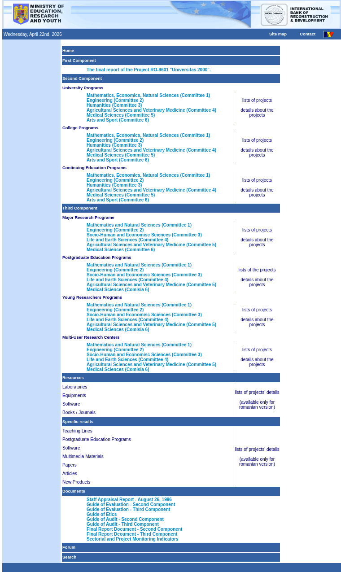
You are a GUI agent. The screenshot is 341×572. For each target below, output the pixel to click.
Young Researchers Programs (92, 297)
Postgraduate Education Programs (96, 257)
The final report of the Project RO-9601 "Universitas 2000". (149, 69)
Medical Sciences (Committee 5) (121, 115)
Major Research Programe (88, 217)
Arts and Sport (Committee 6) (118, 120)
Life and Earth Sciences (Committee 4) (127, 239)
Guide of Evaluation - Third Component (128, 509)
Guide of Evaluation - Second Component (131, 504)
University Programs (82, 88)
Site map (278, 34)
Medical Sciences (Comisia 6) (118, 289)
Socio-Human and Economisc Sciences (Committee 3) (144, 234)
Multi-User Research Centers (91, 337)
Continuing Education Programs (94, 168)
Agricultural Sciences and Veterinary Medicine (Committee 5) (151, 244)
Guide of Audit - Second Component (125, 519)
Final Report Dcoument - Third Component (132, 534)
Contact (307, 34)
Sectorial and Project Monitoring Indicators (132, 539)
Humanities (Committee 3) (114, 105)
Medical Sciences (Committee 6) (121, 249)
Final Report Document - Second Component (134, 529)
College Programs (80, 128)
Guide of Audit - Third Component (123, 524)
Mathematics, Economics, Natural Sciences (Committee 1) (148, 95)
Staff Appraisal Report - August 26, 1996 (129, 499)
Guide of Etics (102, 514)
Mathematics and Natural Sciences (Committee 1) (139, 225)
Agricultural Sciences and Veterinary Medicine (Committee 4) (151, 110)
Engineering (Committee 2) (115, 100)
